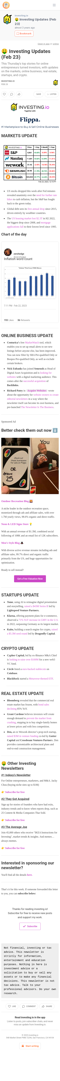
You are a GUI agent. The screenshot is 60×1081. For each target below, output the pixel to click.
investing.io (21, 15)
